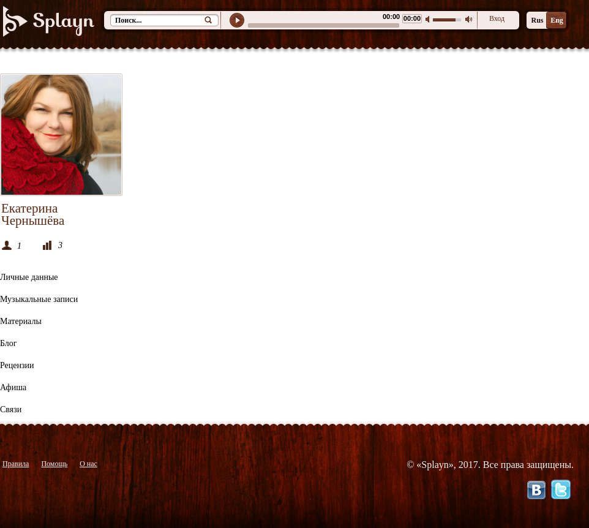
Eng (556, 20)
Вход (497, 18)
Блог (8, 343)
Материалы (21, 321)
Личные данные (29, 277)
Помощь (54, 463)
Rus (537, 20)
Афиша (13, 387)
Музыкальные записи (39, 299)
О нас (88, 463)
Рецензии (17, 365)
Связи (10, 409)
